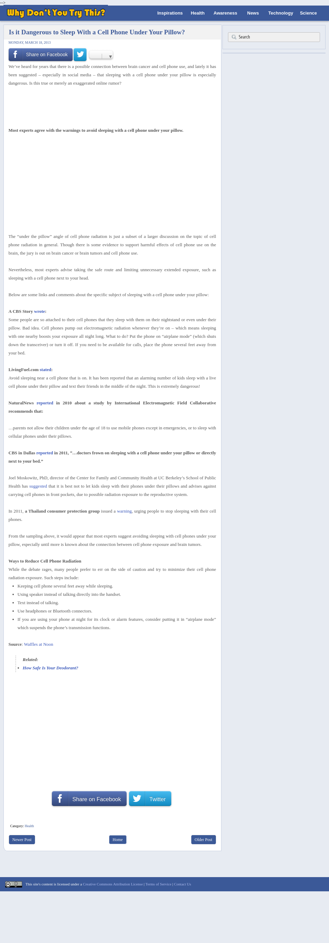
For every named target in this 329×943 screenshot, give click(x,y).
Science (308, 13)
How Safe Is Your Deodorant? (51, 667)
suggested (38, 486)
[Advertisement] (110, 105)
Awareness (225, 13)
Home (118, 839)
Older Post (203, 839)
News (253, 13)
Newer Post (22, 839)
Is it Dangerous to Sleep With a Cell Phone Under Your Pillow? (97, 32)
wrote (39, 311)
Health (198, 13)
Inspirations (170, 13)
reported (45, 402)
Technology (280, 13)
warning (124, 511)
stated (45, 369)
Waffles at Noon (38, 644)
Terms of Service (158, 884)
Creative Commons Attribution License (113, 884)
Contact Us (182, 884)
